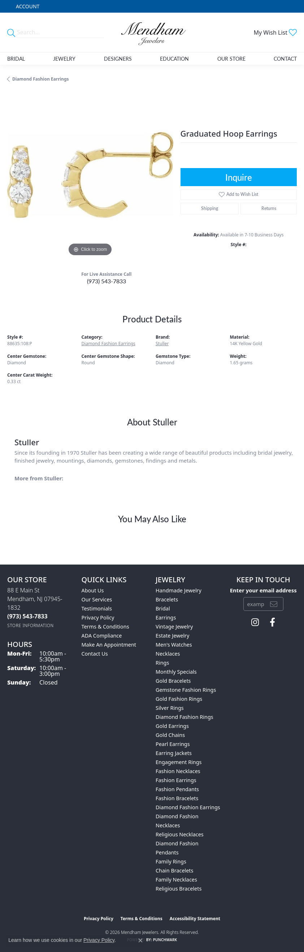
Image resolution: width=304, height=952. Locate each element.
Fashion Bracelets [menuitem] (177, 798)
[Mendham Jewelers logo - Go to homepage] (152, 32)
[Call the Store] (27, 616)
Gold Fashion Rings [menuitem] (179, 698)
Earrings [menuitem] (166, 617)
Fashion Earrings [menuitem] (176, 780)
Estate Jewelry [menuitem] (172, 635)
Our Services (97, 599)
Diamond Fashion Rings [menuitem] (184, 716)
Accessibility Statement (195, 918)
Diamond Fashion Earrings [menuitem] (188, 807)
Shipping (209, 208)
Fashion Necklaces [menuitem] (178, 771)
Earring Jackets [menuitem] (174, 753)
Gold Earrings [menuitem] (172, 725)
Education (174, 58)
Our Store (231, 58)
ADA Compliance (102, 635)
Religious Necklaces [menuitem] (180, 834)
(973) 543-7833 (106, 281)
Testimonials (97, 608)
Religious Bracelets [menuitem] (178, 888)
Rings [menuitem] (162, 662)
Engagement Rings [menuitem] (179, 762)
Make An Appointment (109, 644)
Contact (285, 58)
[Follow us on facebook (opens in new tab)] (272, 622)
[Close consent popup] (140, 940)
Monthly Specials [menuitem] (176, 671)
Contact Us (95, 653)
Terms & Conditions (105, 626)
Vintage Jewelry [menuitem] (174, 626)
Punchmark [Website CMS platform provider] (165, 939)
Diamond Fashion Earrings (40, 79)
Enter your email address (263, 590)
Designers (118, 58)
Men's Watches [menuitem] (174, 644)
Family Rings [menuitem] (171, 861)
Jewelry (64, 58)
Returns (268, 208)
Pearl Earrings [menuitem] (173, 744)
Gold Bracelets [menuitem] (173, 680)
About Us (93, 590)
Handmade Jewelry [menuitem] (178, 590)
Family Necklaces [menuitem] (176, 879)
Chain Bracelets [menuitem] (174, 870)
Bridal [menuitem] (163, 608)
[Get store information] (30, 625)
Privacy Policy (98, 617)
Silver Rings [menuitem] (170, 707)
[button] (26, 6)
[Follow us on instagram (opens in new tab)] (255, 622)
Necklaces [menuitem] (168, 653)
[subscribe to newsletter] (273, 603)
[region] (90, 175)
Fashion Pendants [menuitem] (177, 789)
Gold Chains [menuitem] (170, 735)
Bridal (16, 58)
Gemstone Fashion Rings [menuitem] (186, 689)
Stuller (162, 343)
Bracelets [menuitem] (167, 599)
